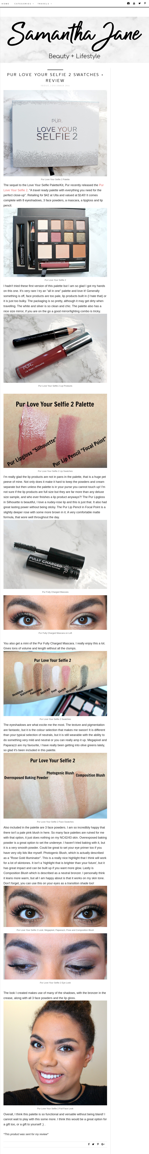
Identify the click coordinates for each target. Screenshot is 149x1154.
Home (5, 3)
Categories (24, 3)
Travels (45, 3)
